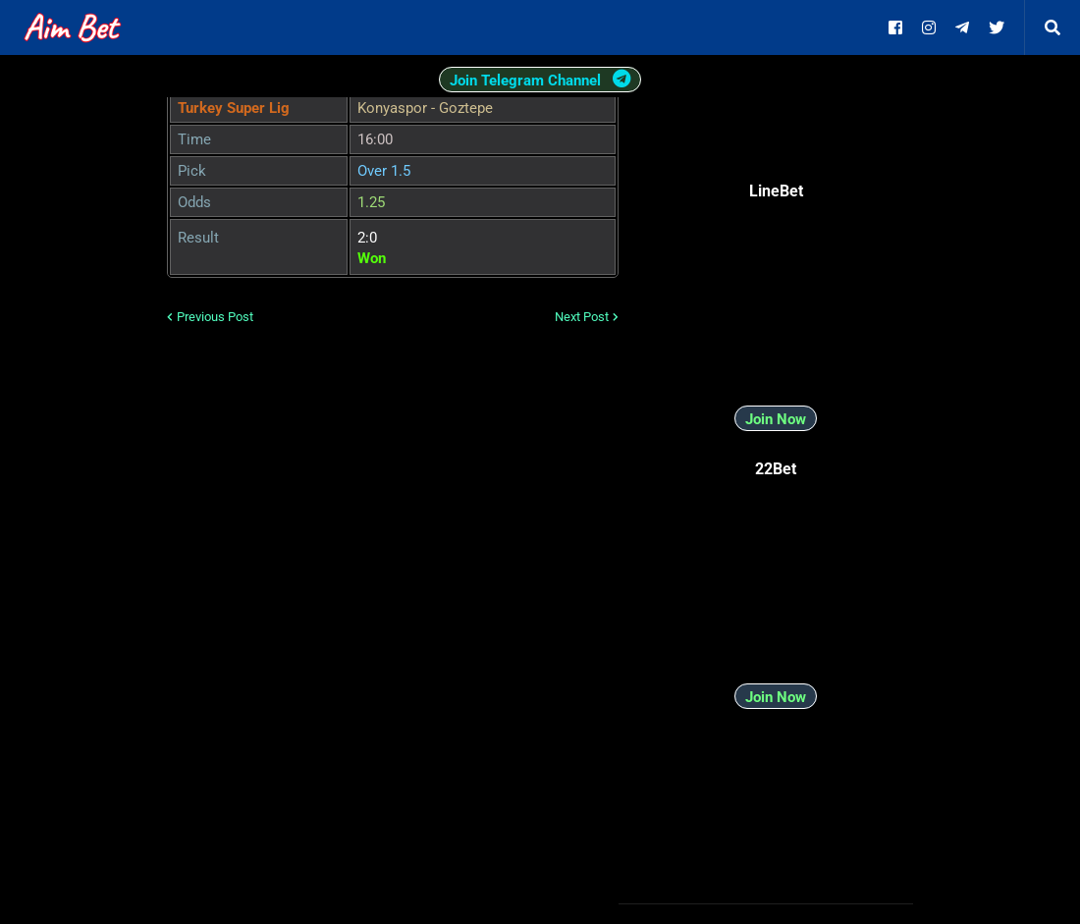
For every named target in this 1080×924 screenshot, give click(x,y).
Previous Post (215, 316)
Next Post (582, 316)
